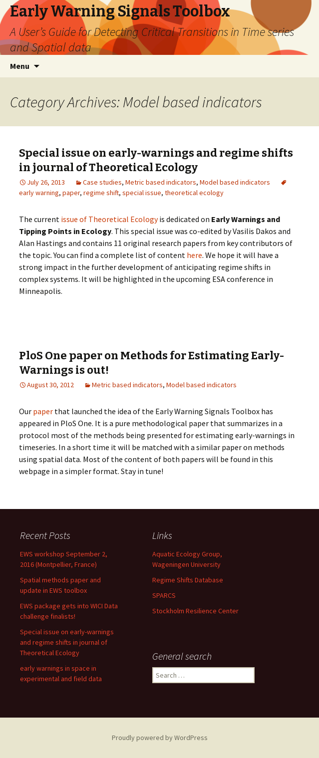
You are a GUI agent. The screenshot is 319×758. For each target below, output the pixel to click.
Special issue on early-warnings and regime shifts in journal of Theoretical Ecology (156, 160)
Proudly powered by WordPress (160, 737)
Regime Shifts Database (187, 579)
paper (71, 192)
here (194, 255)
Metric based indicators (160, 182)
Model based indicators (235, 182)
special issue (141, 192)
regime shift (101, 192)
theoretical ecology (194, 192)
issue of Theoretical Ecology (109, 219)
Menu (19, 66)
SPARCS (164, 595)
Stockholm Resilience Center (195, 610)
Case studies (102, 182)
